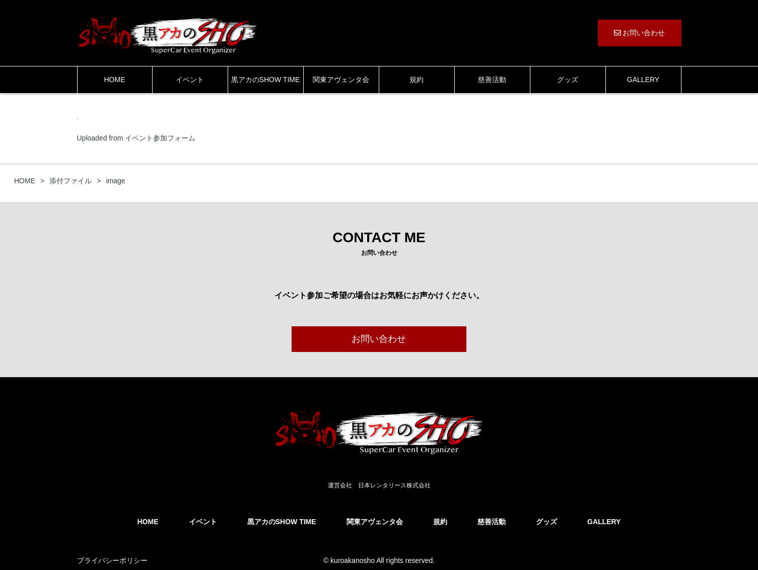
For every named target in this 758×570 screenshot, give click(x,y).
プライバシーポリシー (112, 560)
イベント (190, 80)
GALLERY (643, 80)
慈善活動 (492, 80)
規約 (416, 80)
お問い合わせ (639, 33)
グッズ (567, 80)
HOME (114, 80)
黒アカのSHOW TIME (265, 80)
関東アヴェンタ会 (341, 80)
